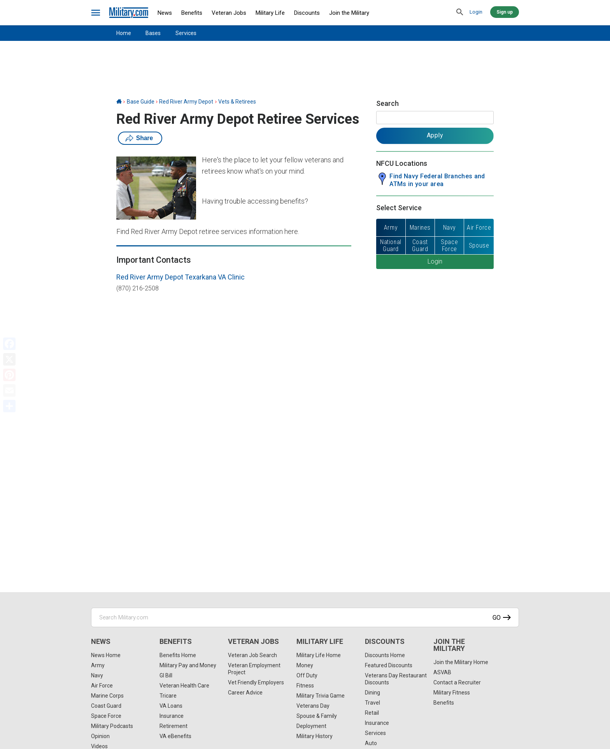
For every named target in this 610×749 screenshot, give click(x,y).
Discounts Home (385, 655)
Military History (314, 736)
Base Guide (140, 101)
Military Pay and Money (188, 665)
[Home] (119, 101)
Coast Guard (106, 706)
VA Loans (171, 706)
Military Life (270, 12)
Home (123, 33)
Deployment (311, 726)
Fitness (305, 685)
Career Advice (245, 692)
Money (304, 665)
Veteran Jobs (229, 12)
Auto (371, 743)
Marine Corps (107, 696)
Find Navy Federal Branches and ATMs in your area (437, 180)
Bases (153, 33)
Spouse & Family (316, 716)
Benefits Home (178, 655)
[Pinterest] (9, 375)
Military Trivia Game (320, 696)
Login (476, 12)
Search (387, 103)
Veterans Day (313, 706)
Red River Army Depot (186, 101)
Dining (372, 692)
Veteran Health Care (184, 685)
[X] (9, 359)
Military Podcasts (112, 726)
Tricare (168, 696)
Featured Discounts (388, 665)
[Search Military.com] (305, 617)
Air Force (102, 685)
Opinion (100, 736)
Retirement (174, 726)
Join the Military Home (460, 662)
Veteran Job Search (252, 655)
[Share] (9, 406)
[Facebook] (9, 344)
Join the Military (349, 12)
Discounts (307, 12)
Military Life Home (318, 655)
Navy (97, 675)
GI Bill (166, 675)
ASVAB (442, 672)
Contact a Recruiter (457, 682)
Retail (372, 713)
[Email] (9, 390)
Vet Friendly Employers (256, 682)
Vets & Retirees (237, 101)
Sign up (504, 12)
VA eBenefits (175, 736)
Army (98, 665)
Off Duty (306, 675)
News (165, 12)
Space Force (106, 716)
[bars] (96, 13)
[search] (459, 12)
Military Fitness (451, 692)
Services (185, 33)
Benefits (191, 12)
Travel (372, 703)
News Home (106, 655)
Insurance (172, 716)
